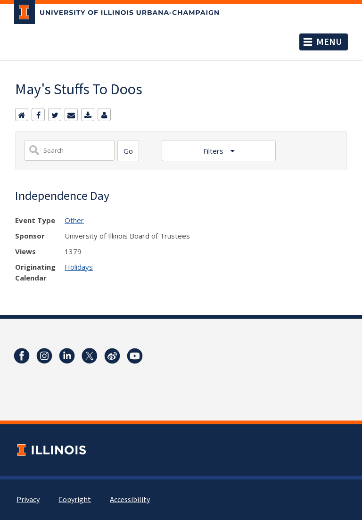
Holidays (79, 267)
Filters (214, 151)
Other (74, 220)
